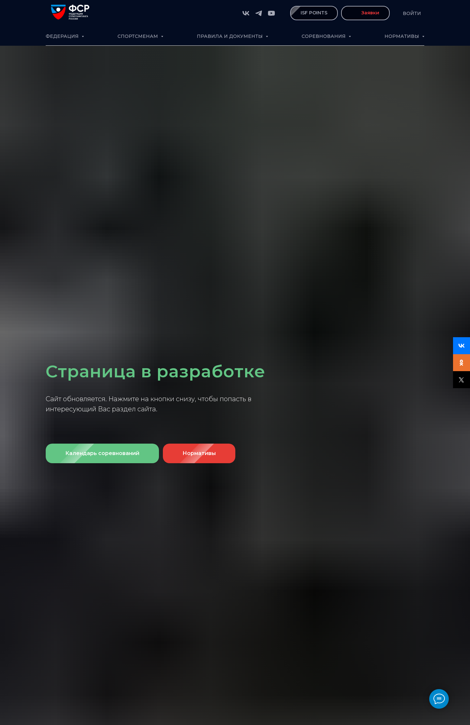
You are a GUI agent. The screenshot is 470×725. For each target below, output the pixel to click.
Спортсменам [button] (138, 36)
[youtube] (271, 13)
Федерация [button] (63, 36)
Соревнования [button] (324, 36)
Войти (412, 13)
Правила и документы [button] (230, 36)
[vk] (246, 13)
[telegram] (259, 13)
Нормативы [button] (402, 36)
